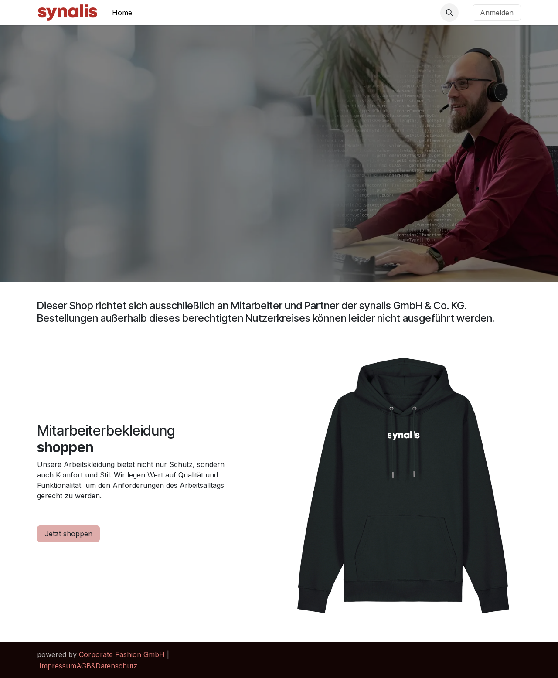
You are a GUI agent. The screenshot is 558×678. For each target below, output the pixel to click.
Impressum (57, 665)
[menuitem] (122, 12)
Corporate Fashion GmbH (122, 654)
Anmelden (497, 12)
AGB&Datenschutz (106, 665)
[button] (449, 12)
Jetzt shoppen (68, 533)
